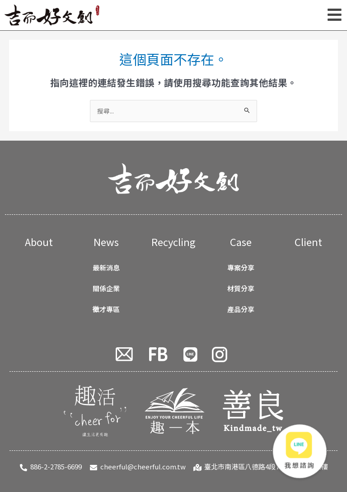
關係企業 (106, 288)
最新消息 (106, 267)
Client (308, 241)
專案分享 (240, 267)
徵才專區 (106, 309)
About (39, 241)
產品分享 (240, 309)
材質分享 (240, 288)
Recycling (173, 241)
